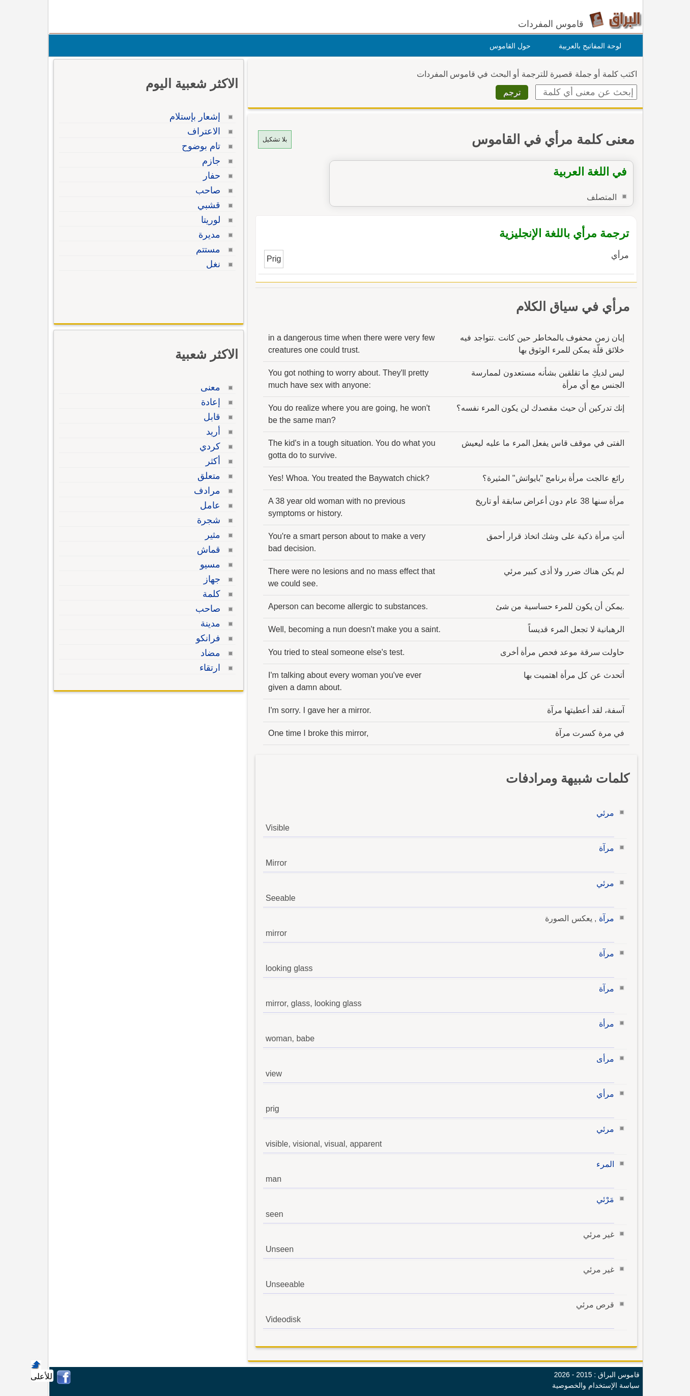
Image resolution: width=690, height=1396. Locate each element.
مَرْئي (603, 1199)
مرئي (603, 813)
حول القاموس (507, 46)
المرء (603, 1164)
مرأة (604, 1023)
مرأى (603, 1059)
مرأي (603, 1094)
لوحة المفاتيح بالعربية (587, 46)
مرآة (604, 848)
